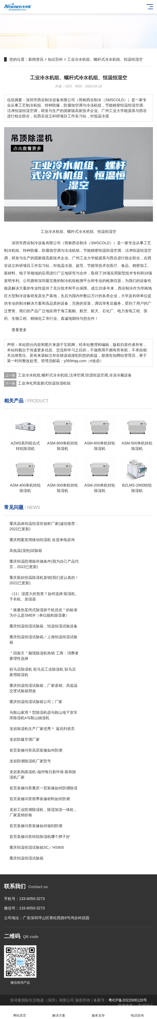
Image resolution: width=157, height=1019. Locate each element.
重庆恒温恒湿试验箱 (26, 858)
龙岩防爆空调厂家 (24, 739)
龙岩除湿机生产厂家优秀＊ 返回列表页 (42, 728)
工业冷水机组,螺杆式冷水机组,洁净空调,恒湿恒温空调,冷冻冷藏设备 (75, 375)
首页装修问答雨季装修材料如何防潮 (39, 799)
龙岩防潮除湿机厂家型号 (30, 761)
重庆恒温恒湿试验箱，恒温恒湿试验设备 (43, 626)
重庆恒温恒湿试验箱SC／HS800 (36, 847)
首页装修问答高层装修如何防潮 (35, 750)
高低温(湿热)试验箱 (25, 550)
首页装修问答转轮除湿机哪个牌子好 (39, 836)
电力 (121, 311)
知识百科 (55, 59)
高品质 (51, 303)
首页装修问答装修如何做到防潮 (35, 826)
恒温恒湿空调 (109, 250)
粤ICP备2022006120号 (127, 1000)
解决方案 (59, 1012)
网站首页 (19, 1012)
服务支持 (98, 1012)
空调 (57, 250)
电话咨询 (137, 1012)
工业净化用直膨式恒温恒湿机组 (44, 383)
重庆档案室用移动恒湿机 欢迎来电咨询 (42, 540)
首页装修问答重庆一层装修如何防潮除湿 (43, 788)
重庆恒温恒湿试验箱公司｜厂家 (35, 701)
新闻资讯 (35, 59)
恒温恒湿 (140, 250)
